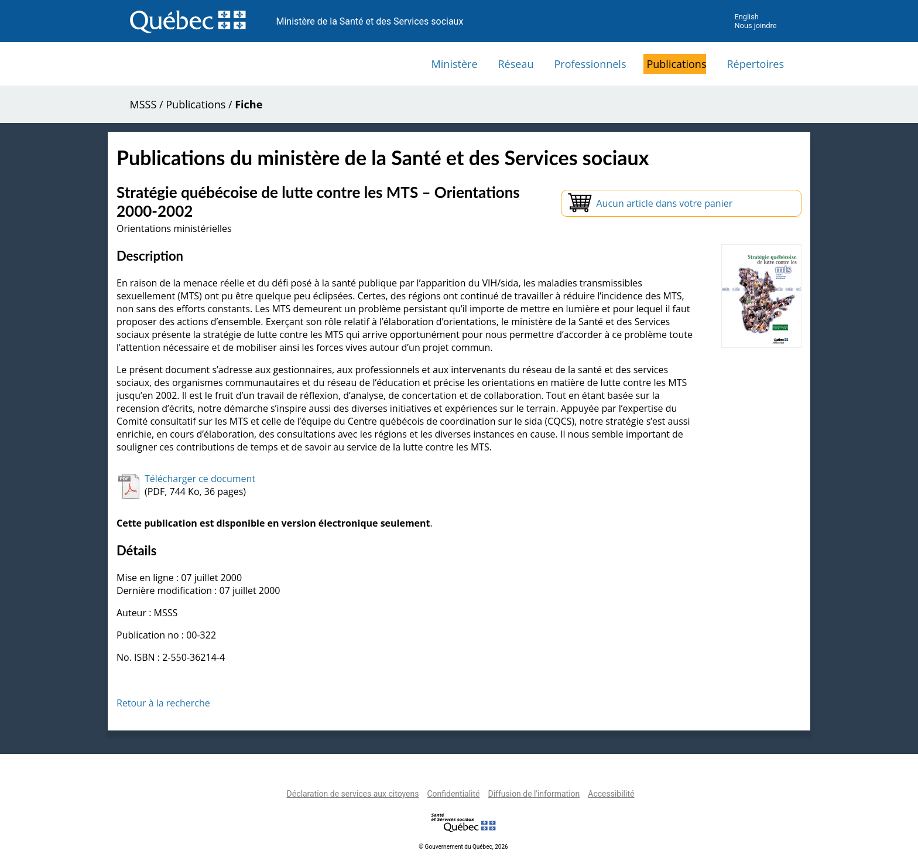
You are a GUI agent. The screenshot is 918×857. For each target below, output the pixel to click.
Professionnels (590, 64)
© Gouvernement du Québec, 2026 (463, 847)
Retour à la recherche (163, 702)
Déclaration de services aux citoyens (353, 793)
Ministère (454, 64)
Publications (676, 64)
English (746, 16)
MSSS (143, 104)
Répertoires (755, 64)
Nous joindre (755, 25)
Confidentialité (453, 793)
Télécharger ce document (200, 478)
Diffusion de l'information (534, 793)
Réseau (516, 64)
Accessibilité (611, 793)
